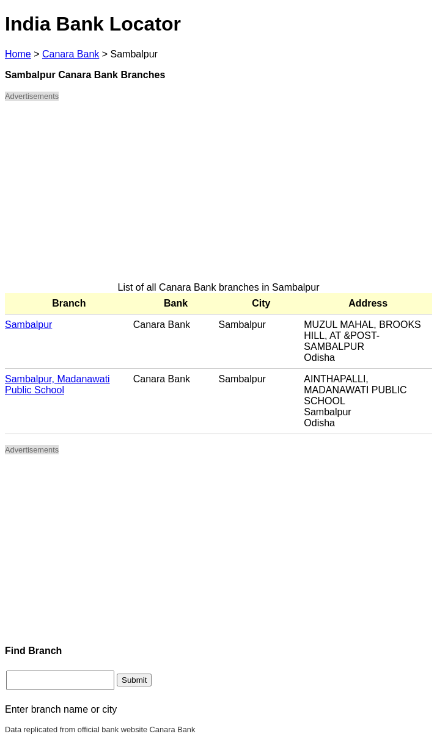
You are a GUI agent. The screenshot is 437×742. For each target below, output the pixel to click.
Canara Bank (70, 54)
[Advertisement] (218, 196)
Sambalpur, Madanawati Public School (57, 384)
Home (18, 54)
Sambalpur (28, 324)
